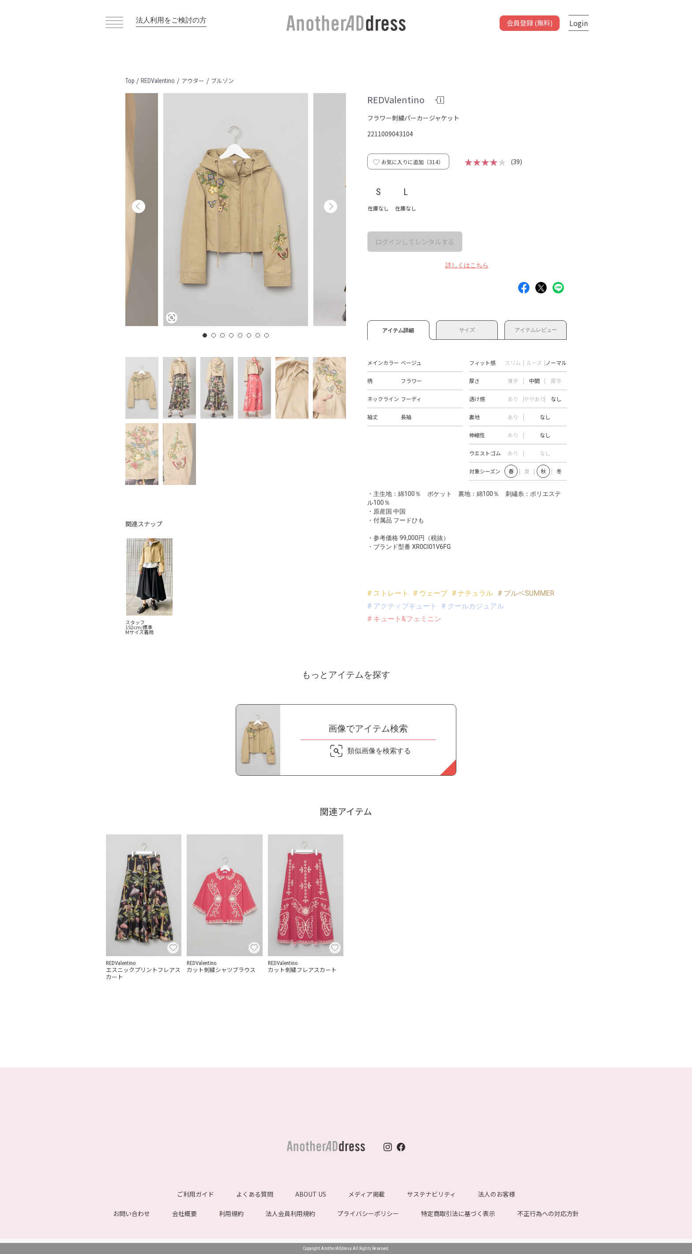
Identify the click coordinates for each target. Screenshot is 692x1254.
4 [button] (231, 335)
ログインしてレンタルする (415, 241)
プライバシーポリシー (368, 1213)
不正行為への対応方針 (548, 1213)
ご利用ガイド (195, 1194)
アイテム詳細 (398, 329)
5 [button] (240, 335)
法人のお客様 (496, 1194)
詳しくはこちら (467, 265)
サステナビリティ (431, 1194)
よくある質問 (254, 1194)
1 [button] (205, 335)
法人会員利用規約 (290, 1213)
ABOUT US (310, 1194)
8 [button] (267, 335)
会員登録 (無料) (530, 22)
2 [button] (214, 335)
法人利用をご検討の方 (171, 20)
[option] (235, 209)
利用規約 (231, 1213)
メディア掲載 (366, 1194)
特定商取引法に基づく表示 (458, 1213)
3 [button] (223, 335)
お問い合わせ (131, 1213)
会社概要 (184, 1213)
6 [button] (249, 335)
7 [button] (258, 335)
